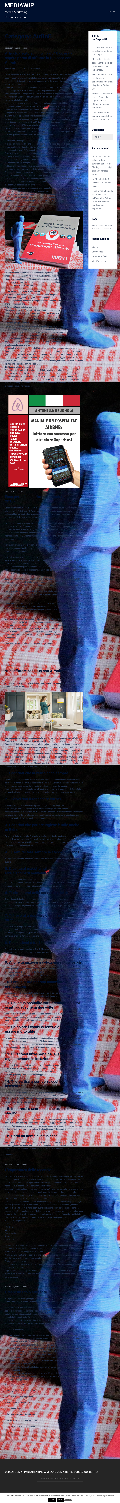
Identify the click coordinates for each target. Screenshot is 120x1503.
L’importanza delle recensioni (29, 1170)
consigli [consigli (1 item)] (101, 225)
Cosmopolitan (11, 1155)
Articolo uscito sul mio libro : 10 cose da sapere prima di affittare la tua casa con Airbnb (38, 58)
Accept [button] (52, 1500)
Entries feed (97, 251)
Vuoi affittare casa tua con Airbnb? (34, 671)
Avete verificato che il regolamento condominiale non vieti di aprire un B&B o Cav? (102, 81)
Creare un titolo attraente (26, 1292)
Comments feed (99, 256)
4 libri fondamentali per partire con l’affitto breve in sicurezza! (102, 116)
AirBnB (26, 48)
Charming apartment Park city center (60, 1479)
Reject (60, 1500)
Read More (68, 1500)
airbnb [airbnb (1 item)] (94, 225)
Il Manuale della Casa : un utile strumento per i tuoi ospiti (102, 51)
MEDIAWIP (19, 5)
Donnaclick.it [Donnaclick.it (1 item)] (98, 229)
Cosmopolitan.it (11, 686)
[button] (110, 11)
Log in (95, 247)
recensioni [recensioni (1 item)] (107, 229)
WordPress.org (99, 261)
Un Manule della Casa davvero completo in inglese (102, 182)
